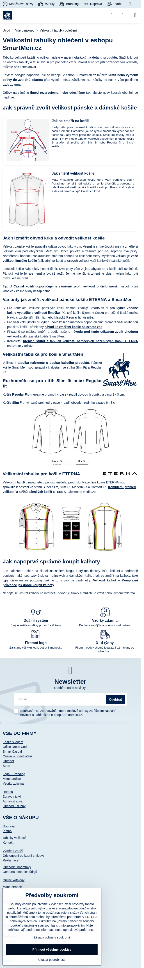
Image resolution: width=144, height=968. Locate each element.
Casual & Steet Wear (17, 756)
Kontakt (8, 842)
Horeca (8, 792)
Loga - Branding (14, 774)
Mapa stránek (12, 887)
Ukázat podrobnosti (52, 959)
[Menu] (135, 15)
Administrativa (13, 801)
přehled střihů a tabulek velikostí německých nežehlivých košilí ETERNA (80, 341)
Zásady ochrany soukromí (52, 937)
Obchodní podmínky (17, 867)
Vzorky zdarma (13, 783)
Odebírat (115, 699)
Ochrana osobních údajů (20, 872)
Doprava (9, 826)
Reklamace (10, 860)
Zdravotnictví (12, 796)
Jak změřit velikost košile (73, 173)
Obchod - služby (14, 806)
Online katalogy (14, 880)
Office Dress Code (15, 747)
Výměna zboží (13, 851)
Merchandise (12, 779)
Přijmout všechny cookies (51, 949)
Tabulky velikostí (14, 838)
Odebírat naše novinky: (70, 688)
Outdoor (8, 761)
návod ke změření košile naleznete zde (73, 327)
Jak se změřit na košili (70, 121)
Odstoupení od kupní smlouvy (23, 855)
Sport (6, 766)
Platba (7, 831)
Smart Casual (12, 751)
